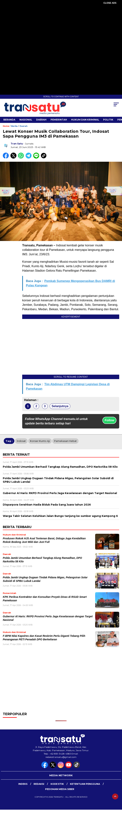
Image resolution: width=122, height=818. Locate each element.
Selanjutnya (60, 406)
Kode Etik (57, 784)
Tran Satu (17, 143)
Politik (108, 119)
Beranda (9, 119)
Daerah (41, 119)
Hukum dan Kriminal (85, 119)
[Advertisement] (61, 32)
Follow (109, 420)
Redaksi (39, 784)
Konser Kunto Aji (40, 440)
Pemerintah (59, 119)
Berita (14, 126)
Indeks (22, 784)
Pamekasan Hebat (65, 440)
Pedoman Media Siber (59, 789)
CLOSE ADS (109, 3)
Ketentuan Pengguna (85, 784)
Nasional (25, 119)
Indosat (21, 440)
